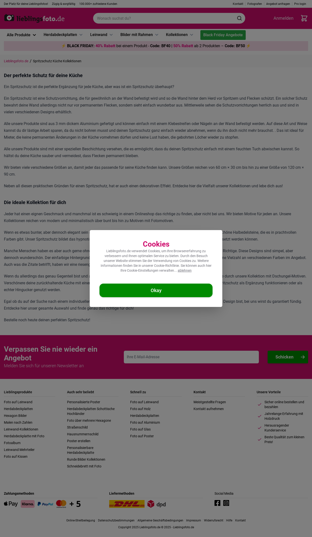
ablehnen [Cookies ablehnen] (185, 270)
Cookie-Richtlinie (166, 266)
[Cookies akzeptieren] (156, 290)
